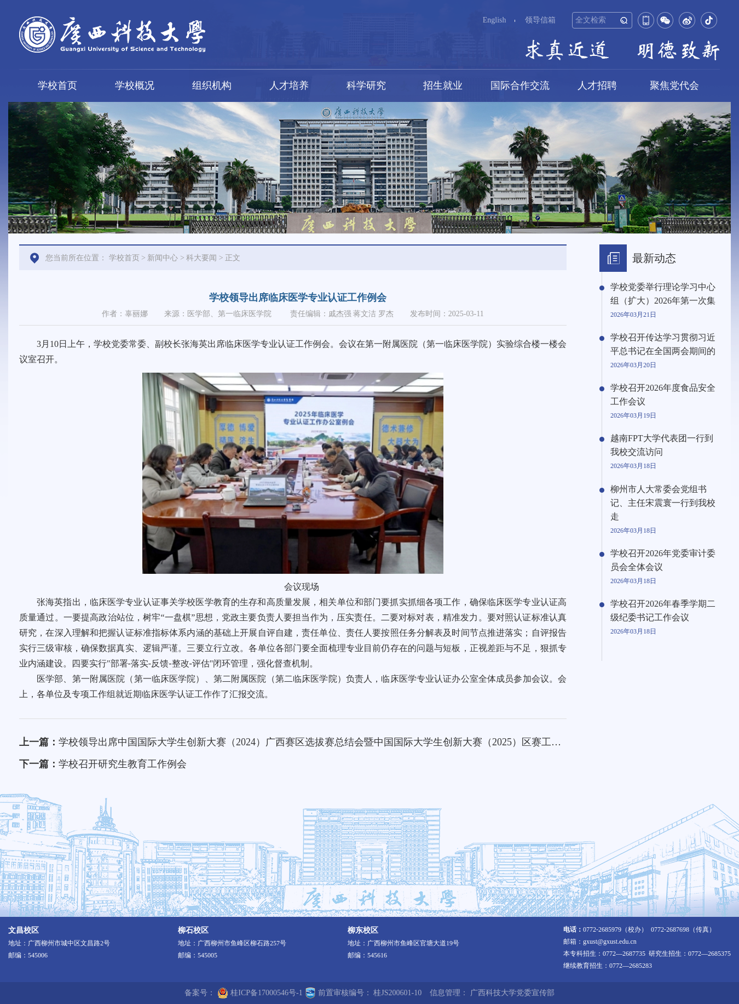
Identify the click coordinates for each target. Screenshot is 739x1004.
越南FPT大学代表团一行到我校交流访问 (661, 445)
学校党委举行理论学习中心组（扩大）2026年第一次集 (662, 293)
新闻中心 (162, 258)
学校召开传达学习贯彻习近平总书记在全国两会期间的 (662, 344)
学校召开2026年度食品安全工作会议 (662, 394)
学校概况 (134, 85)
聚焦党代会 (674, 85)
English (494, 20)
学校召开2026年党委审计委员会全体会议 (662, 560)
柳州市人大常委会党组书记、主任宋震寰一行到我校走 (662, 502)
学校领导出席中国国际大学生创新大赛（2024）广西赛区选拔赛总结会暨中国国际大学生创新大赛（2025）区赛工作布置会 (325, 742)
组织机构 (212, 85)
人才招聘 (597, 85)
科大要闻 (201, 258)
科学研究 (366, 85)
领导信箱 (540, 20)
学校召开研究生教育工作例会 (123, 763)
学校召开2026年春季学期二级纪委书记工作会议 (662, 610)
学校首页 (57, 85)
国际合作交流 (520, 85)
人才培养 (289, 85)
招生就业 (443, 85)
